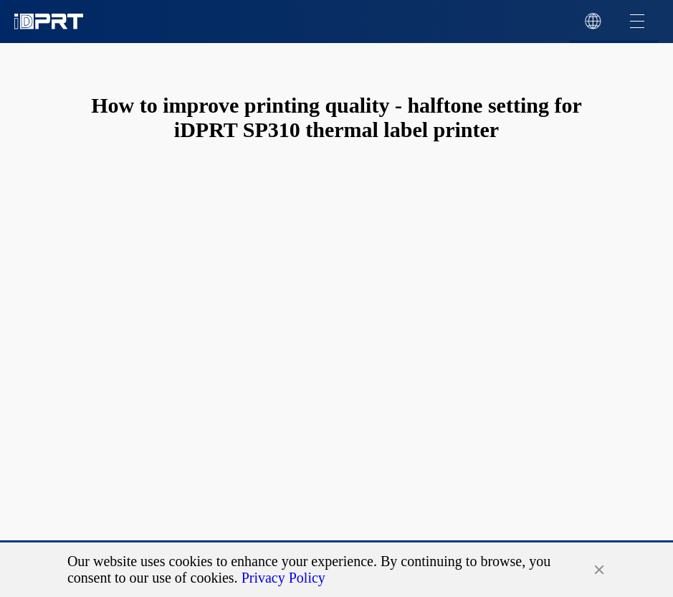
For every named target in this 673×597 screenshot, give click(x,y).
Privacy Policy (283, 578)
